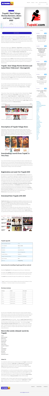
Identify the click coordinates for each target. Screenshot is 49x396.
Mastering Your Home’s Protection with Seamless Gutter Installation (41, 52)
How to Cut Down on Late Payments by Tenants (41, 80)
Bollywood (11, 10)
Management (39, 126)
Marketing (38, 127)
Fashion (38, 118)
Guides (38, 110)
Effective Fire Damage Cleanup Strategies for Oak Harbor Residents (41, 38)
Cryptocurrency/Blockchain (41, 105)
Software (38, 132)
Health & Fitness (39, 122)
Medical (38, 128)
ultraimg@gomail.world (24, 392)
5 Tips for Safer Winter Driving (41, 93)
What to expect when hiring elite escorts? (41, 66)
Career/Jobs (39, 102)
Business (38, 101)
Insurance (38, 123)
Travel (38, 137)
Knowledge (38, 124)
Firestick (38, 107)
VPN (37, 139)
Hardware (38, 120)
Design (38, 115)
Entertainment (39, 106)
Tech (37, 113)
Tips (37, 114)
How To (38, 111)
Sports (38, 133)
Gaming (38, 109)
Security (38, 131)
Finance (38, 119)
